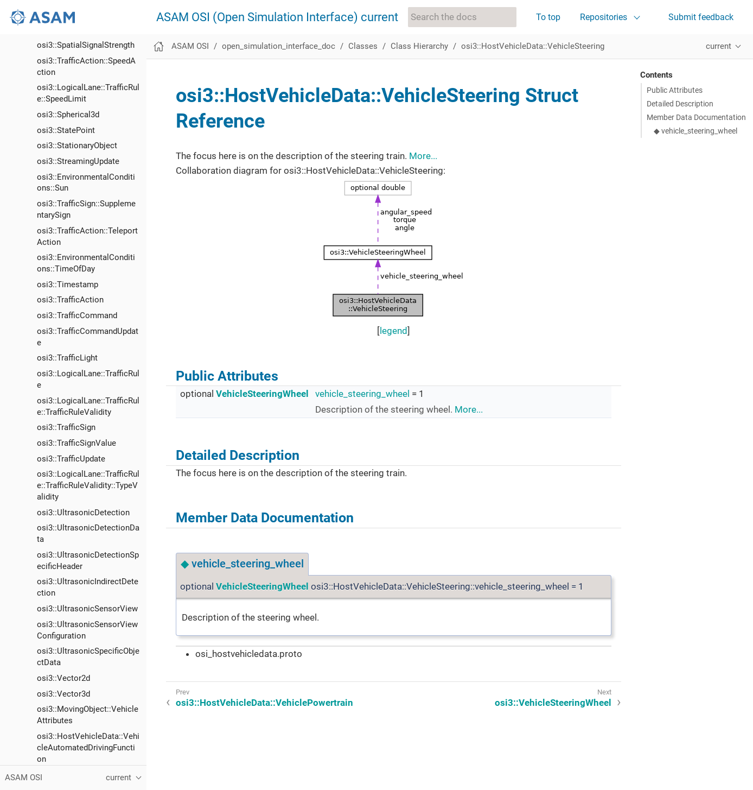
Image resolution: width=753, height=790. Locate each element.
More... (423, 155)
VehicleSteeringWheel (262, 393)
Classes (363, 46)
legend (393, 330)
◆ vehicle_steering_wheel (695, 131)
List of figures (40, 739)
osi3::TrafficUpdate (71, 50)
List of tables (38, 755)
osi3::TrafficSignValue (76, 35)
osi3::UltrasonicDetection (83, 104)
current (718, 46)
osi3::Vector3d (63, 285)
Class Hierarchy (419, 46)
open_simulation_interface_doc (278, 46)
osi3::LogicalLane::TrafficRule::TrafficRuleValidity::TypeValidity (88, 77)
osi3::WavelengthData (76, 624)
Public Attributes (675, 90)
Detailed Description (680, 103)
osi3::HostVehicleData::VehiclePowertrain (264, 702)
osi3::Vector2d (63, 270)
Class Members (57, 721)
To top (548, 17)
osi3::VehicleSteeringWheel (86, 554)
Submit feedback (700, 17)
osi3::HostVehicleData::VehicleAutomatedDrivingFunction (88, 339)
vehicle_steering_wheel (362, 393)
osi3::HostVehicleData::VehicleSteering (532, 46)
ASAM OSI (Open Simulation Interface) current (277, 17)
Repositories (603, 17)
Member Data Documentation (696, 117)
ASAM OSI (190, 46)
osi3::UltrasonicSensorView (87, 200)
